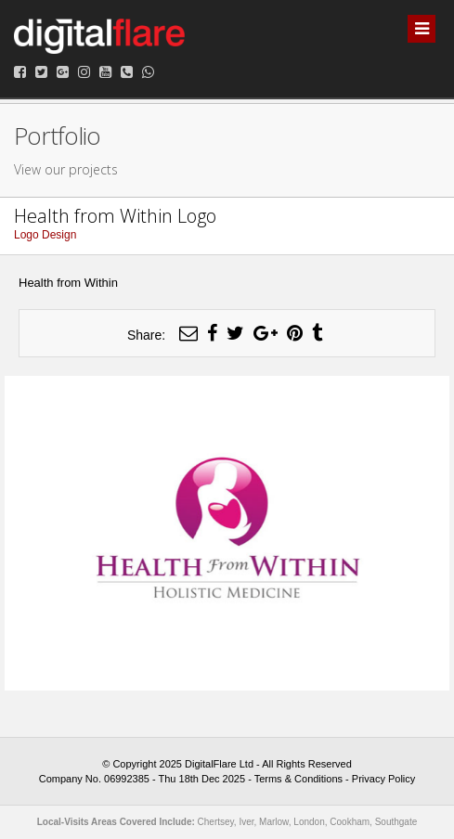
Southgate (396, 822)
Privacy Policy (383, 778)
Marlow (274, 822)
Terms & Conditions (298, 778)
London (308, 822)
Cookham (350, 822)
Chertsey (216, 822)
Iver (246, 822)
